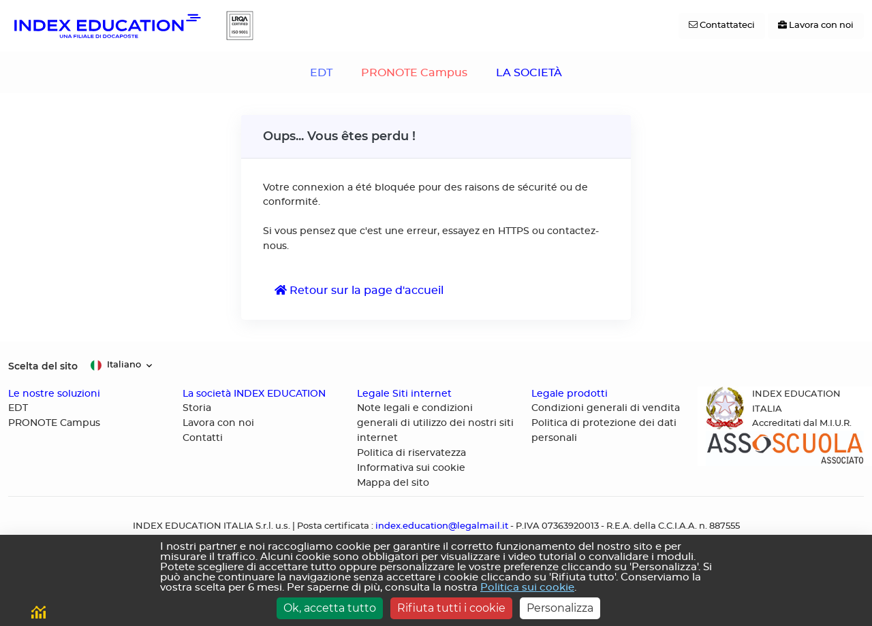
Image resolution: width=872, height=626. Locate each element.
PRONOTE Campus (414, 72)
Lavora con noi (218, 423)
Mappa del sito (393, 483)
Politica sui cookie (527, 587)
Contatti (203, 438)
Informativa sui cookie (411, 468)
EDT (321, 72)
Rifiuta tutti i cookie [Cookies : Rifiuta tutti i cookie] (451, 608)
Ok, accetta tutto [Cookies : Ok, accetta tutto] (329, 608)
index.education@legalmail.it (441, 526)
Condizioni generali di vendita (605, 408)
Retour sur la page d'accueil (359, 290)
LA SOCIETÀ (529, 72)
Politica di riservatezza (411, 453)
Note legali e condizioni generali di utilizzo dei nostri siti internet (435, 423)
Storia (197, 408)
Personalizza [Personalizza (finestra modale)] (560, 608)
